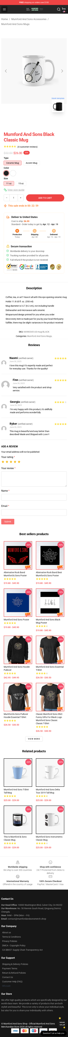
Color (6, 168)
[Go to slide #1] (25, 121)
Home (4, 19)
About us (6, 932)
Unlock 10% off (62, 1023)
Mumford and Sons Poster (16, 619)
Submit (7, 521)
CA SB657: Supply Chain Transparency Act (22, 950)
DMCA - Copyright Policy (13, 945)
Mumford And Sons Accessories (28, 19)
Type (6, 158)
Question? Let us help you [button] (53, 1033)
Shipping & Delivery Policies (15, 964)
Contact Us (7, 977)
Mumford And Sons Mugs (15, 24)
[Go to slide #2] (42, 121)
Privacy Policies (9, 941)
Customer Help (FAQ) (12, 981)
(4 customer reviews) (27, 147)
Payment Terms (9, 968)
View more (34, 739)
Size (6, 178)
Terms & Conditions (11, 937)
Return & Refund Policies (14, 973)
